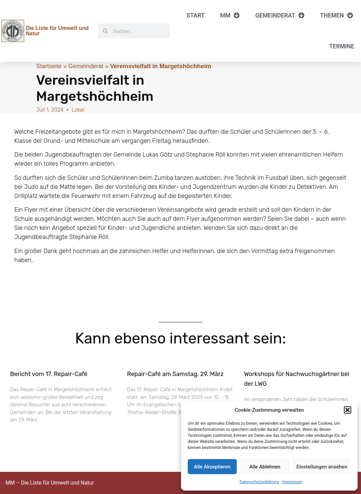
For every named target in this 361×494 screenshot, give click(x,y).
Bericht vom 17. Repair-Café (48, 374)
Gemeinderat (280, 15)
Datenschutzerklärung (259, 482)
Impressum (292, 482)
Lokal (78, 110)
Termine (341, 46)
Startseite (49, 66)
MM (230, 15)
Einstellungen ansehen (322, 467)
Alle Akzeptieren (212, 467)
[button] (347, 410)
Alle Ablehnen (264, 467)
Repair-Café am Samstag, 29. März (175, 374)
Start (196, 15)
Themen (336, 15)
